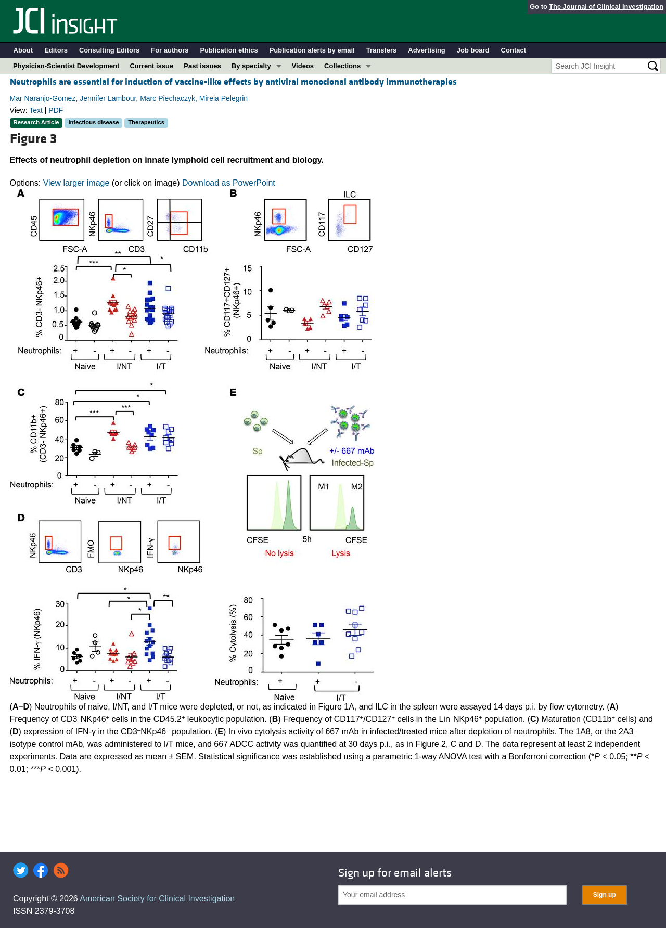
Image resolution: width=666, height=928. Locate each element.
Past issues (202, 66)
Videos (303, 66)
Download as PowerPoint (228, 182)
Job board (473, 50)
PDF (55, 110)
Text (36, 110)
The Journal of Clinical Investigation (606, 6)
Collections (342, 66)
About (23, 50)
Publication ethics (229, 50)
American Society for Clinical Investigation (157, 898)
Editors (56, 50)
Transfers (381, 50)
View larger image (76, 182)
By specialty (251, 66)
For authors (169, 50)
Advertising (426, 50)
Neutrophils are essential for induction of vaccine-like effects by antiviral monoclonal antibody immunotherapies (233, 82)
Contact (513, 50)
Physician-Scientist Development (66, 66)
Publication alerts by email (312, 50)
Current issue (151, 66)
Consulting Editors (109, 50)
